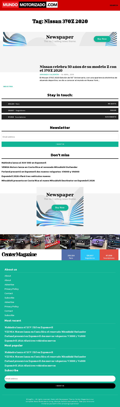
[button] (114, 5)
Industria (8, 86)
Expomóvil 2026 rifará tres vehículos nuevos (26, 176)
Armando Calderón (49, 74)
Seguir (113, 110)
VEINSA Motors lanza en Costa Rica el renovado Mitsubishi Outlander (39, 167)
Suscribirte (110, 117)
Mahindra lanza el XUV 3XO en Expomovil (24, 162)
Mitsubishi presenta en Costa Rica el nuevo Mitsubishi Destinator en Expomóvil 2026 (47, 180)
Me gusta (112, 103)
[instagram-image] (22, 241)
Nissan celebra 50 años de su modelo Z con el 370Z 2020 (77, 68)
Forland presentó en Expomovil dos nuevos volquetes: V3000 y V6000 (40, 171)
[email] (60, 137)
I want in (60, 144)
